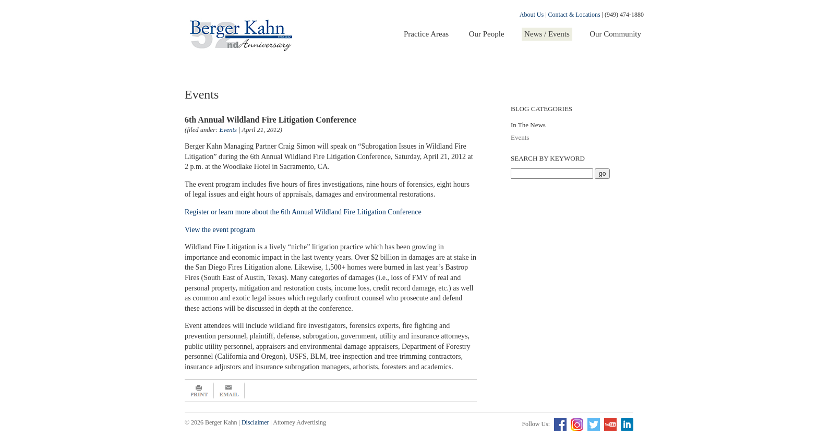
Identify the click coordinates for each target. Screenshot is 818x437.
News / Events (547, 34)
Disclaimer (255, 422)
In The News (528, 125)
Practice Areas (426, 34)
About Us (532, 14)
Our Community (615, 34)
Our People (486, 34)
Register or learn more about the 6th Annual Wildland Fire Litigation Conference (304, 212)
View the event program (220, 230)
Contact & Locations (574, 14)
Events (520, 137)
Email (229, 390)
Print (199, 390)
